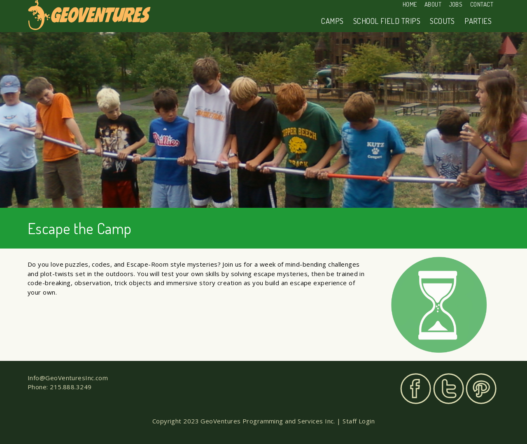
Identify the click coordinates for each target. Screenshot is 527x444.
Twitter (448, 388)
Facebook (415, 388)
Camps (332, 21)
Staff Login (359, 421)
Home (410, 4)
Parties (478, 21)
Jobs (456, 4)
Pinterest (481, 388)
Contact (481, 4)
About (432, 4)
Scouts (442, 21)
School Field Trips (386, 21)
